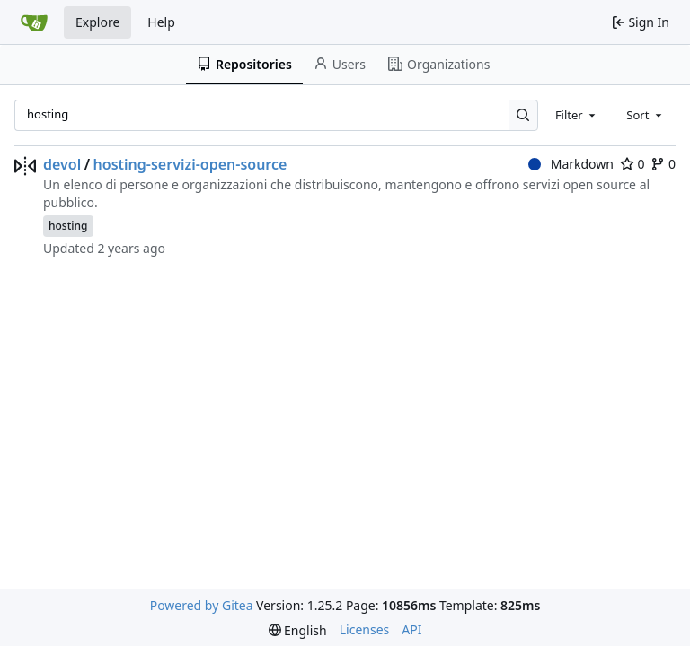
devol (62, 164)
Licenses (365, 629)
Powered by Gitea (201, 605)
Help (161, 22)
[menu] (298, 630)
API (411, 629)
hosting (68, 225)
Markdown (571, 163)
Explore (97, 22)
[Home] (34, 22)
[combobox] (576, 115)
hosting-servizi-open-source (190, 164)
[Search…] (523, 115)
